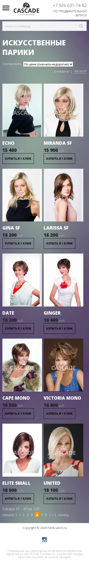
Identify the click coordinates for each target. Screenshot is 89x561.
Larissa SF (56, 228)
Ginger (52, 313)
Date (8, 313)
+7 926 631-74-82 (70, 5)
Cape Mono (16, 398)
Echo (8, 143)
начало (8, 514)
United (52, 483)
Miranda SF (58, 143)
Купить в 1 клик (18, 159)
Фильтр (80, 71)
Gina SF (11, 228)
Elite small (16, 483)
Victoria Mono (62, 398)
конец (63, 514)
